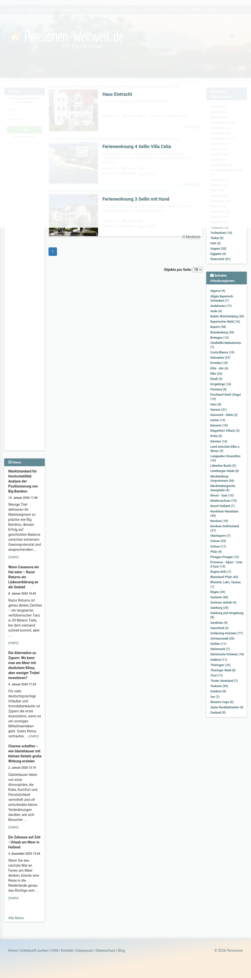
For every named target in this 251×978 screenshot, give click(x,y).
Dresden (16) (219, 363)
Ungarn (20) (218, 248)
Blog (121, 950)
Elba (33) (216, 373)
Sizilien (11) (218, 644)
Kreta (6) (216, 436)
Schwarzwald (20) (222, 638)
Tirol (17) (216, 675)
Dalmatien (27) (220, 357)
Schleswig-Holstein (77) (226, 633)
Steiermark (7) (220, 649)
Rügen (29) (217, 592)
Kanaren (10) (219, 425)
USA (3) (215, 243)
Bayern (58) (218, 327)
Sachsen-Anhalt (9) (223, 602)
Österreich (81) (220, 259)
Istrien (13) (217, 420)
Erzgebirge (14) (220, 384)
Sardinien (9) (219, 623)
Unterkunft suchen (34, 950)
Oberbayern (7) (220, 536)
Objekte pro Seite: (183, 269)
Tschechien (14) (221, 233)
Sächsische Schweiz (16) (227, 654)
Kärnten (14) (218, 441)
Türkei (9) (216, 238)
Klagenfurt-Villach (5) (225, 430)
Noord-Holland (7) (222, 506)
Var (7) (215, 697)
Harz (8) (215, 404)
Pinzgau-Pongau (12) (224, 557)
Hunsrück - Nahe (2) (224, 415)
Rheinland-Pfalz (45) (224, 577)
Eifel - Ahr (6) (219, 368)
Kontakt (67, 950)
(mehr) (13, 557)
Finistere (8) (218, 389)
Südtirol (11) (218, 660)
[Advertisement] (24, 375)
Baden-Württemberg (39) (227, 316)
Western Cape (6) (222, 702)
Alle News (16, 918)
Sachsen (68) (219, 597)
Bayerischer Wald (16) (225, 321)
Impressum (84, 950)
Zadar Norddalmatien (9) (226, 707)
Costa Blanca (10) (222, 352)
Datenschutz (105, 950)
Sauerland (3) (219, 628)
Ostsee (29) (218, 541)
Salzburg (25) (219, 608)
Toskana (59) (219, 686)
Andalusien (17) (221, 306)
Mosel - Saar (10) (222, 495)
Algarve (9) (217, 291)
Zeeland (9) (218, 712)
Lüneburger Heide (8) (224, 471)
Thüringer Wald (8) (223, 670)
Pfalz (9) (216, 552)
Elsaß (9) (216, 379)
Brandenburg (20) (222, 332)
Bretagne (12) (219, 337)
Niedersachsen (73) (223, 501)
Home (13, 950)
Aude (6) (216, 311)
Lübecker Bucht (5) (223, 465)
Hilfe (54, 950)
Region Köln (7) (220, 572)
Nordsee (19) (219, 521)
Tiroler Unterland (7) (224, 681)
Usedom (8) (218, 691)
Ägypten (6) (218, 254)
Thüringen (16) (220, 665)
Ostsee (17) (218, 546)
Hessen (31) (218, 409)
